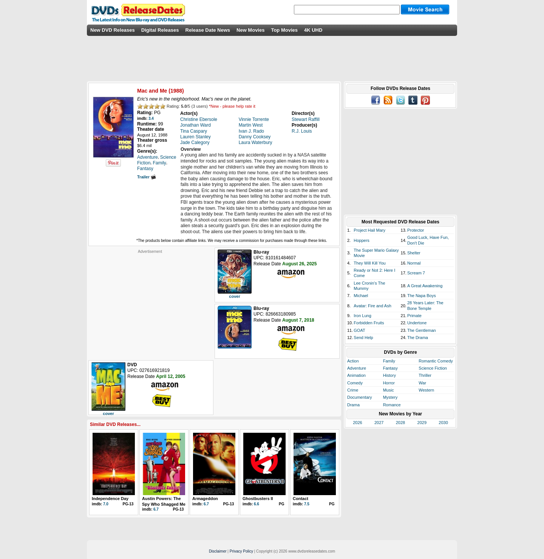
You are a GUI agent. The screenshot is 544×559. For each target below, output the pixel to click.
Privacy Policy (241, 551)
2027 (378, 422)
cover (234, 296)
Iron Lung (362, 315)
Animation (356, 375)
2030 (443, 422)
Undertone (417, 323)
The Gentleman (421, 330)
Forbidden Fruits (369, 323)
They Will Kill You (369, 263)
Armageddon (205, 498)
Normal (413, 263)
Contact (300, 498)
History (389, 375)
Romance (392, 405)
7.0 (105, 504)
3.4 (151, 118)
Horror (389, 383)
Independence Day (110, 498)
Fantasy (390, 368)
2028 (400, 422)
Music (388, 390)
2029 (422, 422)
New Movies (250, 30)
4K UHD (313, 30)
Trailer (146, 177)
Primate (414, 315)
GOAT (359, 330)
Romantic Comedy (436, 361)
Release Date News (207, 30)
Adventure (356, 368)
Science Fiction (433, 368)
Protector (415, 230)
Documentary (359, 397)
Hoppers (361, 240)
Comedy (355, 383)
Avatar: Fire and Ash (372, 306)
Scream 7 (416, 273)
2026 (357, 422)
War (422, 383)
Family (389, 361)
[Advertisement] (150, 301)
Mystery (390, 397)
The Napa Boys (421, 295)
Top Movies (284, 30)
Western (426, 390)
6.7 (156, 509)
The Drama (417, 337)
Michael (361, 295)
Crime (352, 390)
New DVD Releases (112, 30)
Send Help (363, 337)
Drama (353, 405)
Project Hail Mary (369, 230)
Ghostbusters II (258, 498)
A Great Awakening (424, 285)
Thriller (425, 375)
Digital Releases (160, 30)
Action (353, 361)
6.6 (256, 504)
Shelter (413, 253)
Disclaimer (218, 551)
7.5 (306, 504)
